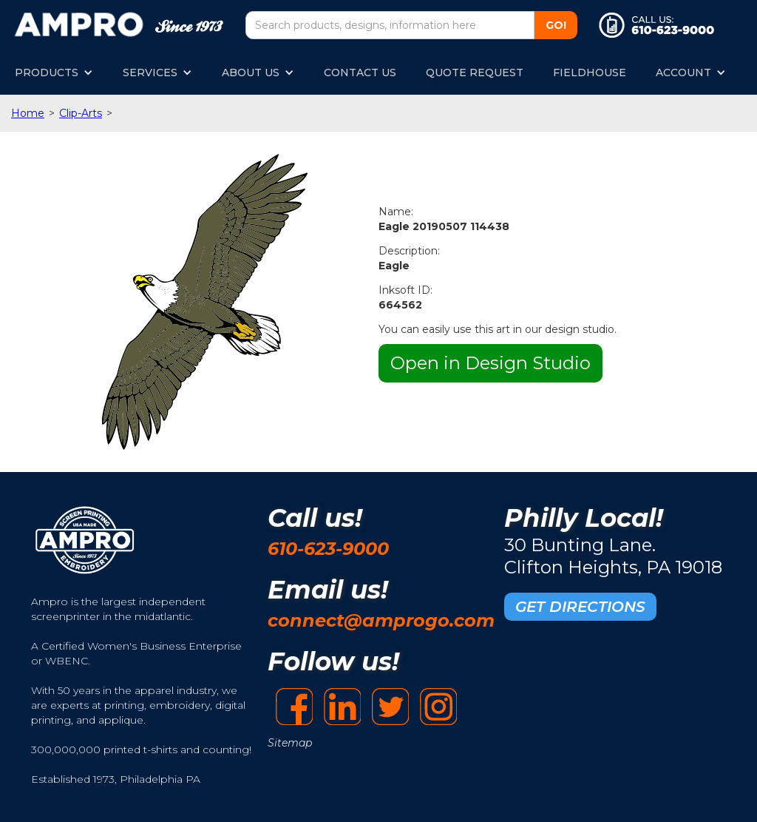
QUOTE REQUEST (474, 72)
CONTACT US (360, 72)
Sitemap (290, 742)
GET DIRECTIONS (580, 607)
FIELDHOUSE (589, 72)
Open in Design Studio (490, 363)
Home (27, 113)
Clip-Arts (80, 113)
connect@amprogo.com (381, 620)
